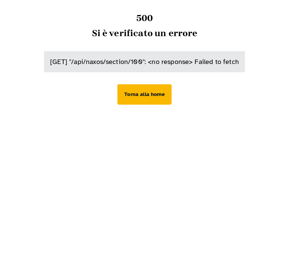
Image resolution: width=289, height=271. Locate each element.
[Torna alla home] (144, 94)
